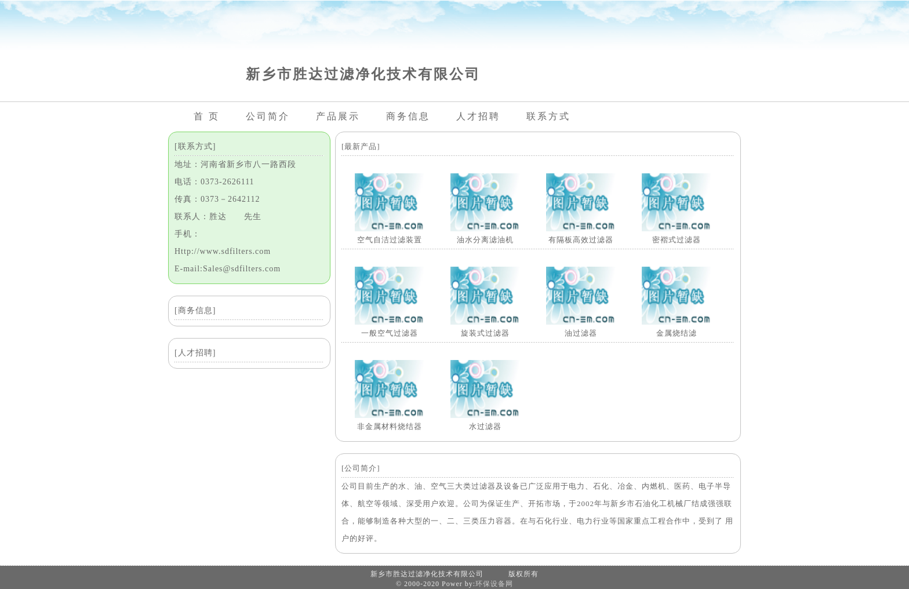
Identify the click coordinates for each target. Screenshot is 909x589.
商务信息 (408, 116)
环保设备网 (494, 584)
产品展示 (338, 116)
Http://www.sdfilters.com (222, 251)
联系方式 (548, 116)
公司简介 (268, 116)
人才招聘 (478, 116)
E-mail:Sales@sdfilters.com (227, 268)
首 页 (207, 116)
